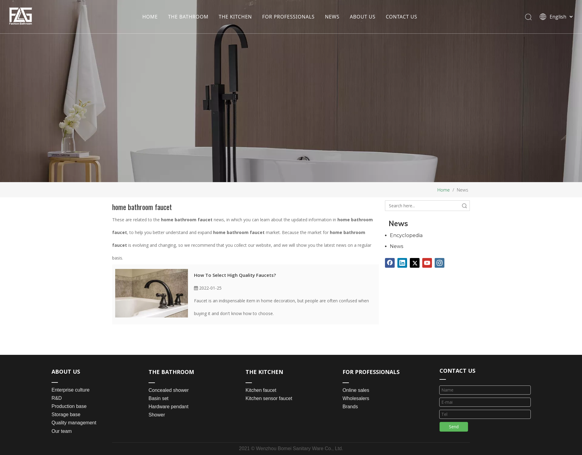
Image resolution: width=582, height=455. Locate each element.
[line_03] (443, 378)
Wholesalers (356, 398)
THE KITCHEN (235, 16)
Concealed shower (169, 390)
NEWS (332, 16)
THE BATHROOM (188, 16)
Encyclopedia (406, 235)
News (396, 246)
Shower (157, 414)
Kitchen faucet (261, 390)
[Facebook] (390, 263)
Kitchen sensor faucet (269, 398)
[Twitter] (415, 263)
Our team (62, 431)
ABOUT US (363, 16)
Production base (69, 406)
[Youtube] (427, 263)
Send (454, 427)
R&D (57, 398)
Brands (350, 406)
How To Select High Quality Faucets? (235, 275)
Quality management (74, 422)
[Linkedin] (402, 263)
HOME (150, 16)
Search (464, 206)
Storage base (66, 414)
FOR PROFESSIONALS (288, 16)
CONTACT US (401, 16)
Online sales (356, 390)
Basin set (159, 398)
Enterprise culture (70, 389)
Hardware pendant (169, 406)
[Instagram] (439, 263)
